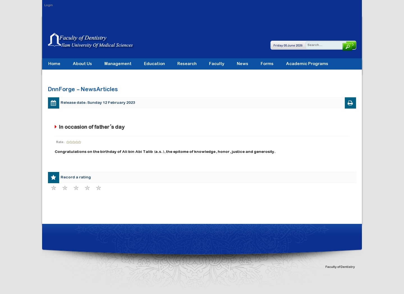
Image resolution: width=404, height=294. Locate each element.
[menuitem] (118, 64)
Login (48, 5)
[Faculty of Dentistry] (97, 40)
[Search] (331, 45)
